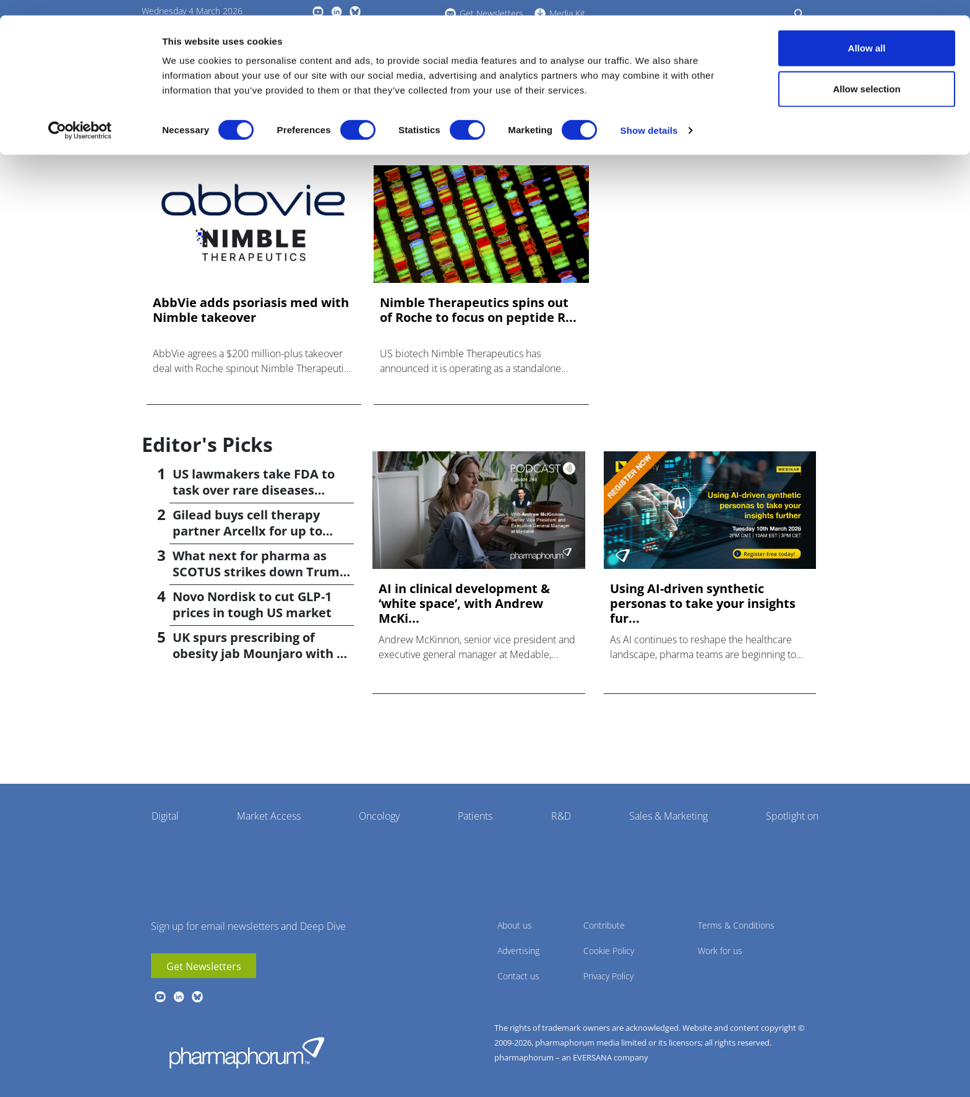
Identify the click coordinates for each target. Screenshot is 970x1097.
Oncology (379, 816)
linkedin (179, 997)
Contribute (604, 925)
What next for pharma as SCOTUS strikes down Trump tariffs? (260, 571)
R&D (561, 816)
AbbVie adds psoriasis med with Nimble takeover (251, 310)
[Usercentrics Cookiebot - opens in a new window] (80, 115)
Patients (475, 816)
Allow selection (866, 73)
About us (514, 925)
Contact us (518, 976)
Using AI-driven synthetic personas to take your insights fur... (703, 603)
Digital (165, 816)
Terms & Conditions (736, 925)
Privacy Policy (608, 976)
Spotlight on (792, 816)
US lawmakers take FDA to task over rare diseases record (254, 490)
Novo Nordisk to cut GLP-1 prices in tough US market (252, 604)
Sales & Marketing (668, 816)
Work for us (720, 950)
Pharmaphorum (246, 1052)
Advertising (518, 950)
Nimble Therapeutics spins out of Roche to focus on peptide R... (478, 310)
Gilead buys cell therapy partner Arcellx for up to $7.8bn (247, 530)
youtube (160, 997)
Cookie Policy (608, 950)
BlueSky (197, 997)
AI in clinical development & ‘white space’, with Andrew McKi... (464, 603)
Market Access (269, 816)
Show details (649, 115)
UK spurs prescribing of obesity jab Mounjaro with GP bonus (263, 653)
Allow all (867, 32)
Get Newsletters (203, 966)
